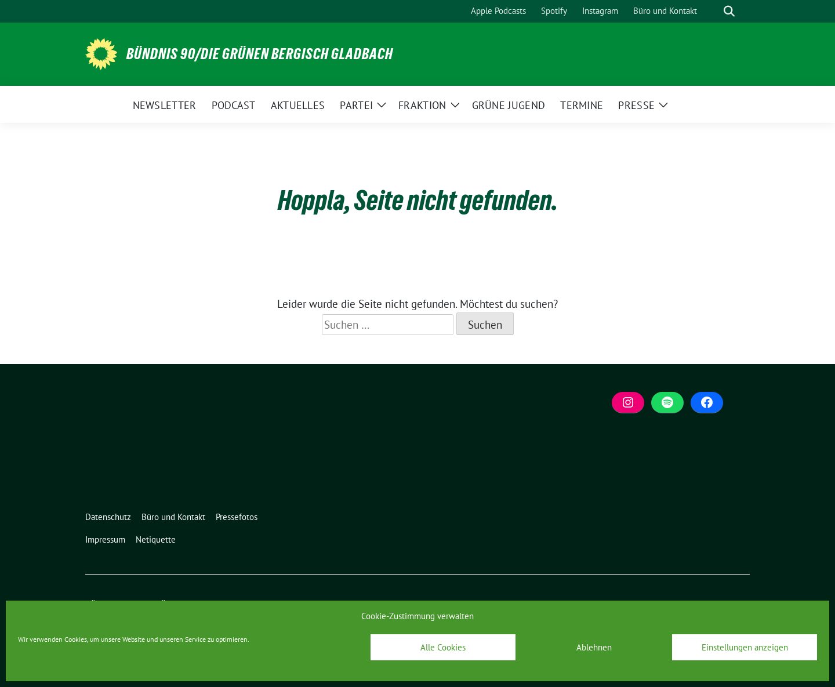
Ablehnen (594, 647)
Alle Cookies (443, 647)
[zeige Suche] (729, 11)
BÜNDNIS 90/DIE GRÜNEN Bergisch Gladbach (259, 54)
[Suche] (712, 11)
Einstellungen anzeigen (745, 647)
